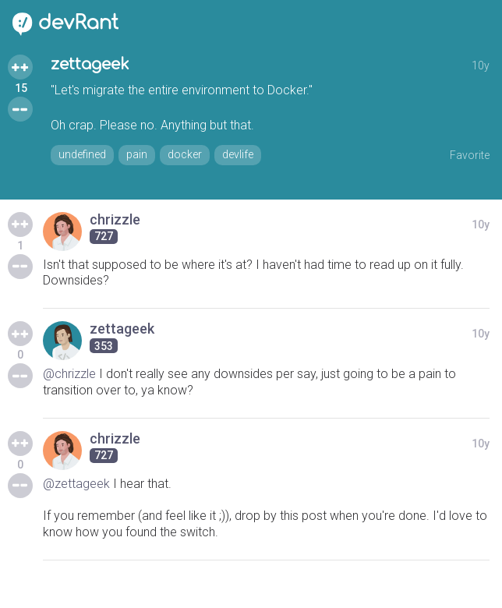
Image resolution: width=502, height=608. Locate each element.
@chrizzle (69, 373)
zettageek (90, 64)
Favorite (470, 155)
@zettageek (76, 483)
